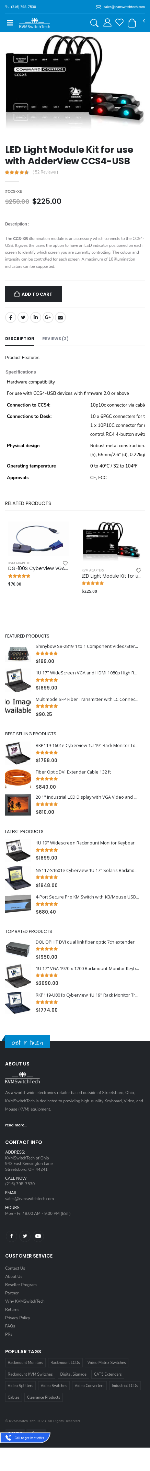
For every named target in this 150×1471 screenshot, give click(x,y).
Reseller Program (21, 1285)
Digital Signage (73, 1374)
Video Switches (54, 1385)
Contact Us (15, 1268)
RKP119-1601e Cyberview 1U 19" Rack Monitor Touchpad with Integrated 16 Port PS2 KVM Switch (88, 745)
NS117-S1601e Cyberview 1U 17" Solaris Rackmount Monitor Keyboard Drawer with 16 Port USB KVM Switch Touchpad (88, 870)
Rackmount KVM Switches (30, 1374)
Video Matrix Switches (107, 1362)
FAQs (10, 1326)
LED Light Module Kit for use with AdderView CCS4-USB (112, 576)
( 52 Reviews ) (45, 172)
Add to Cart (37, 294)
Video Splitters (20, 1385)
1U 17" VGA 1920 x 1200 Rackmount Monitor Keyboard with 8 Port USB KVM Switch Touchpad (88, 968)
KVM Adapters (19, 563)
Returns (12, 1309)
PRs (8, 1334)
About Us (13, 1276)
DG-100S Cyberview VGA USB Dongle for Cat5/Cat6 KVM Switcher (38, 569)
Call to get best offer (29, 1438)
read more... (16, 1125)
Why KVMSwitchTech (25, 1301)
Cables (14, 1397)
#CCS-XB (14, 191)
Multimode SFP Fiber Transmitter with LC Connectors (88, 699)
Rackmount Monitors (25, 1362)
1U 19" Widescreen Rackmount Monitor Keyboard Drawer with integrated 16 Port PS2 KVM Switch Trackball (88, 843)
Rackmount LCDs (65, 1362)
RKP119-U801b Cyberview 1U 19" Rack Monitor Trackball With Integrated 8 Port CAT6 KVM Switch (88, 995)
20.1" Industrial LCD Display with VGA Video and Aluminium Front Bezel (88, 797)
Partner (12, 1293)
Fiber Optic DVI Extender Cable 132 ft (73, 772)
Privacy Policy (17, 1318)
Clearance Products (43, 1397)
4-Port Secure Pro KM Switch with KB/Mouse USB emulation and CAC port (88, 897)
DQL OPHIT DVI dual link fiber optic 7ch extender (85, 942)
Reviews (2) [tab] (55, 339)
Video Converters (89, 1385)
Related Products (28, 503)
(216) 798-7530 (20, 1184)
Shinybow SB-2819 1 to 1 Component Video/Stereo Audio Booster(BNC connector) (88, 646)
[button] (132, 23)
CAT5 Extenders (108, 1374)
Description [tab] (19, 339)
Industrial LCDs (125, 1385)
